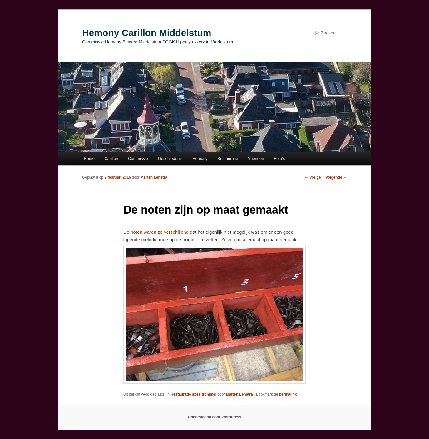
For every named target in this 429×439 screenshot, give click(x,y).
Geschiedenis (170, 158)
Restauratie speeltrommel (193, 394)
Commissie (138, 158)
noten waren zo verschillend (159, 232)
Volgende (336, 177)
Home (89, 158)
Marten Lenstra (154, 177)
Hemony (199, 158)
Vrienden (256, 158)
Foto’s (279, 158)
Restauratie (227, 158)
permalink (288, 394)
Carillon (111, 158)
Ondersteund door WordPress (214, 417)
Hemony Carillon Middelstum (146, 33)
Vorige (313, 177)
